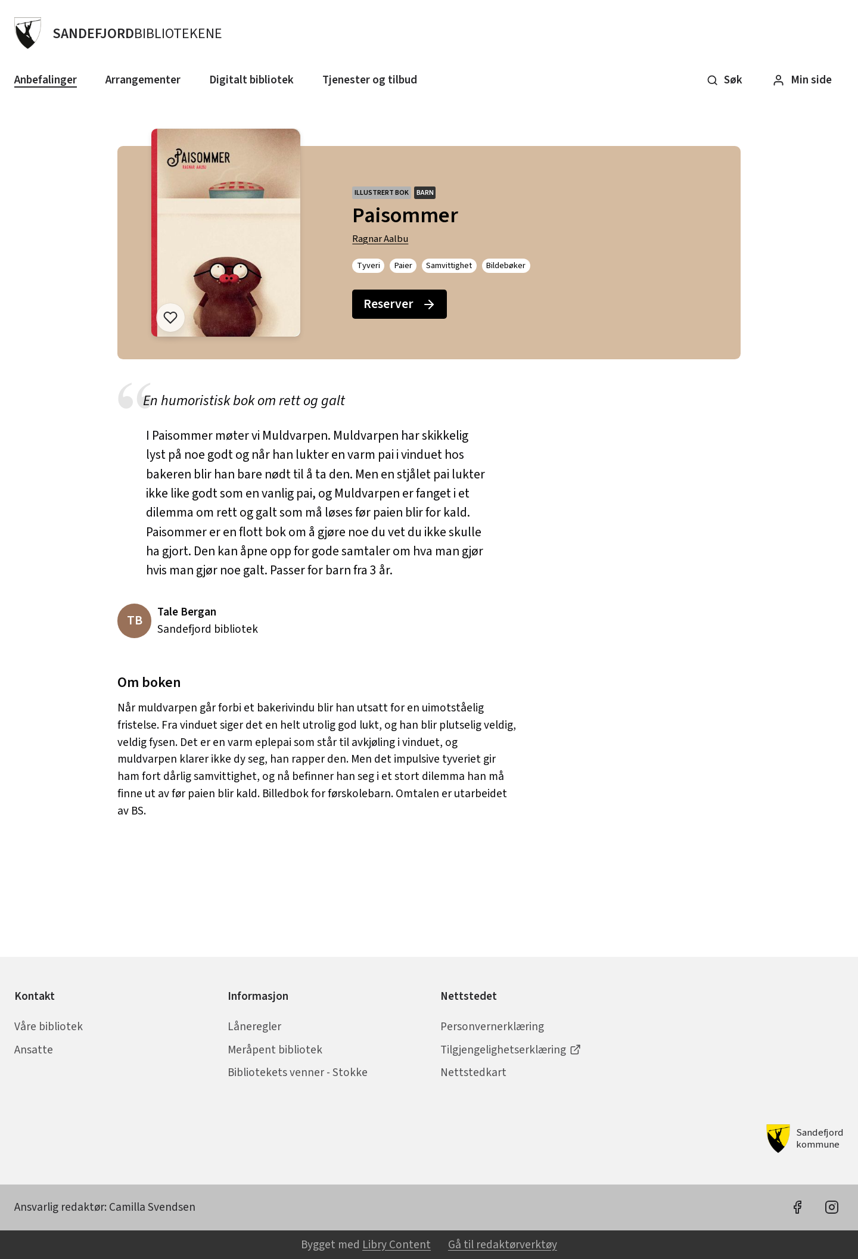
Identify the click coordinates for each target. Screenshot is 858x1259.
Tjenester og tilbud (369, 80)
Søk (724, 80)
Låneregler (254, 1026)
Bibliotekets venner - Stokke (298, 1072)
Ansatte (33, 1050)
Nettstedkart (473, 1072)
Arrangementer (143, 80)
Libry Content (396, 1244)
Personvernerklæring (492, 1026)
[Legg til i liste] (170, 317)
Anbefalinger (45, 80)
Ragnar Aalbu (380, 239)
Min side (802, 80)
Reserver (399, 304)
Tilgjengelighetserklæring (510, 1050)
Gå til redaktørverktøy (502, 1244)
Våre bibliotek (48, 1026)
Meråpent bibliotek (275, 1050)
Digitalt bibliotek (251, 80)
